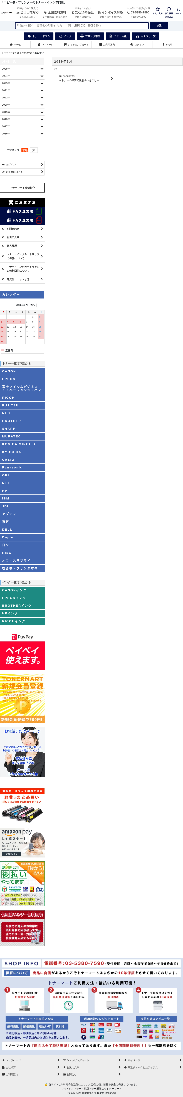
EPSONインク (14, 598)
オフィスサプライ (16, 560)
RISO (7, 553)
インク (65, 36)
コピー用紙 (118, 36)
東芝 (5, 521)
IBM (5, 498)
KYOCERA (11, 452)
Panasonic (12, 467)
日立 (5, 545)
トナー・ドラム (38, 36)
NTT (6, 483)
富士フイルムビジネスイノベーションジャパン (21, 388)
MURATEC (11, 436)
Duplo (8, 537)
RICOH (8, 397)
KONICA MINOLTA (19, 444)
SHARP (9, 428)
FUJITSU (10, 405)
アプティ (9, 514)
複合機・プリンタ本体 (20, 568)
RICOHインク (14, 621)
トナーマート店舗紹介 (22, 187)
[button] (167, 45)
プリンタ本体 (90, 36)
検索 (159, 25)
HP (5, 490)
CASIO (8, 459)
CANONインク (14, 590)
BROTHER (11, 421)
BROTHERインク (17, 605)
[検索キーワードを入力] (82, 25)
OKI (5, 475)
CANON (9, 371)
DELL (7, 529)
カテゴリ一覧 (146, 36)
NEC (6, 413)
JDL (6, 506)
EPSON (9, 379)
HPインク (10, 613)
